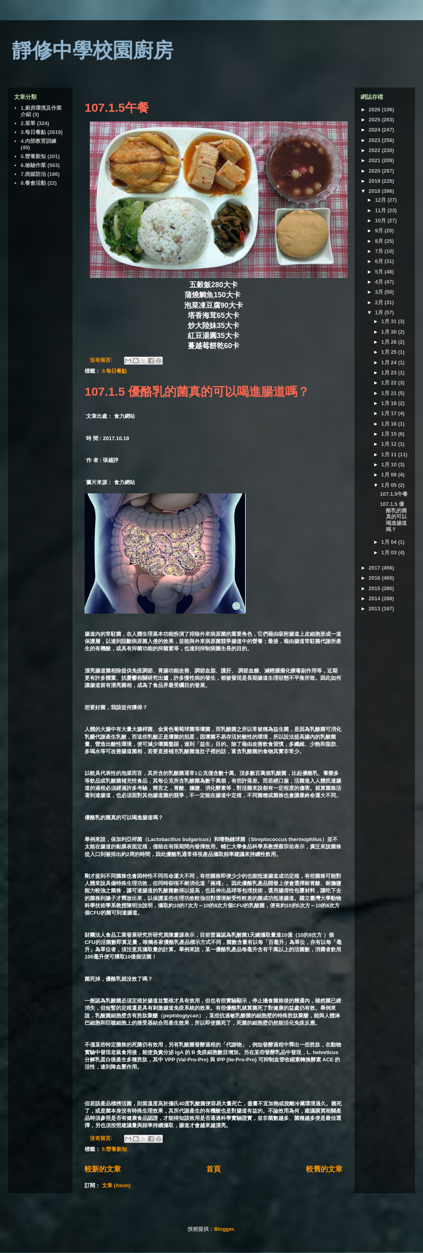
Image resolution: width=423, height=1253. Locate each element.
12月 (381, 200)
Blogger (223, 1229)
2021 (375, 160)
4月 (380, 282)
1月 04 (389, 542)
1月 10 (389, 465)
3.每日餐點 (114, 371)
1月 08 (389, 475)
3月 (380, 292)
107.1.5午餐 (117, 107)
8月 (380, 241)
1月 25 (389, 352)
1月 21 (389, 393)
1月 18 (389, 403)
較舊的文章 (324, 1169)
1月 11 (389, 454)
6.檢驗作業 (33, 165)
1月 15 (389, 434)
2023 (375, 140)
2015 (375, 588)
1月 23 (389, 373)
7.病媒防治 (33, 174)
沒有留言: (102, 360)
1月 (380, 312)
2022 (375, 150)
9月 (380, 231)
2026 (375, 110)
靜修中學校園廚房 (92, 50)
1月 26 (389, 342)
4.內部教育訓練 (38, 141)
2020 (375, 171)
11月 (381, 210)
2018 (375, 191)
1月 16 (389, 424)
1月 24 (389, 362)
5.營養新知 (114, 1149)
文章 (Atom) (116, 1185)
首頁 (213, 1169)
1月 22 (389, 383)
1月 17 (389, 413)
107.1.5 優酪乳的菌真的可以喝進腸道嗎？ (197, 391)
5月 (380, 272)
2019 (375, 181)
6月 (380, 261)
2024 (375, 130)
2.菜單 (28, 123)
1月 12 (389, 444)
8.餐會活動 (33, 183)
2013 (375, 609)
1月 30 (389, 332)
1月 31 (389, 321)
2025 (375, 120)
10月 (381, 220)
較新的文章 (103, 1169)
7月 (380, 251)
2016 (375, 578)
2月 (380, 302)
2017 (375, 568)
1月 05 (389, 485)
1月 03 (389, 552)
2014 (375, 598)
